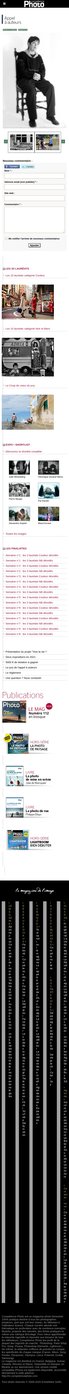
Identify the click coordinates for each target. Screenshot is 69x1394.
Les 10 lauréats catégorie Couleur (24, 275)
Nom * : (8, 170)
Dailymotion (24, 1129)
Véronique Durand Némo (50, 477)
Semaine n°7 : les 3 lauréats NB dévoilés (28, 623)
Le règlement (12, 672)
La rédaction (65, 1265)
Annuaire (37, 1101)
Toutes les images (14, 533)
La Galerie (37, 1024)
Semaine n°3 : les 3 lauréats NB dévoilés (28, 581)
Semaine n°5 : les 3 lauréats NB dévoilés (28, 602)
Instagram (23, 1057)
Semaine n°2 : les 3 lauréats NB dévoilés (28, 571)
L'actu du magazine (65, 947)
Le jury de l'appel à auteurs (20, 667)
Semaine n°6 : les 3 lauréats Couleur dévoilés (30, 607)
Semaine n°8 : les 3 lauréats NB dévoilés (28, 634)
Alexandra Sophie (18, 523)
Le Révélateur (37, 1041)
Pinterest (23, 1093)
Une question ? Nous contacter (22, 677)
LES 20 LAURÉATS (16, 268)
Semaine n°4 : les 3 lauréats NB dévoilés (28, 592)
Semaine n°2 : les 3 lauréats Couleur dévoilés (30, 565)
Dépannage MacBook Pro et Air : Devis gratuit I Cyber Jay (51, 1048)
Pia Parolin (43, 500)
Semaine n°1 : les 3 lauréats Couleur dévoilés (30, 555)
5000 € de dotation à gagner (20, 662)
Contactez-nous (10, 1066)
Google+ (23, 1071)
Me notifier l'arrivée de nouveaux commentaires (34, 238)
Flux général (65, 929)
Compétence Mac (51, 958)
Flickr (23, 1105)
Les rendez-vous (65, 1029)
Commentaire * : (13, 204)
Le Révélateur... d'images (65, 973)
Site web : (9, 193)
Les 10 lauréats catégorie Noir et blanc (26, 328)
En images (37, 1011)
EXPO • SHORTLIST (16, 444)
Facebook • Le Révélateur (24, 1001)
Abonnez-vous (10, 934)
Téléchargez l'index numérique (10, 998)
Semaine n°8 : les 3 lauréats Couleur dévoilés (30, 628)
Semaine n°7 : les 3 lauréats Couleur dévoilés (30, 618)
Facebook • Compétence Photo (24, 964)
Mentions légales (10, 1087)
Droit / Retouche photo (65, 1288)
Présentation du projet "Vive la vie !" (25, 651)
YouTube (24, 1116)
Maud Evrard (44, 523)
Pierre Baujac (15, 499)
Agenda (37, 1090)
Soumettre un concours (65, 1163)
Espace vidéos (37, 1115)
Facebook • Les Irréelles (24, 1033)
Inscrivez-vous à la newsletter (10, 1036)
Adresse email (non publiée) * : (20, 182)
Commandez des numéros (10, 961)
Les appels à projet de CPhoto (37, 984)
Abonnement (65, 1249)
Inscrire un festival (65, 1137)
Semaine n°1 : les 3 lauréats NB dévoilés (28, 560)
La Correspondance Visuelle (37, 1068)
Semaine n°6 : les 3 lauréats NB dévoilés (28, 613)
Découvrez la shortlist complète (22, 451)
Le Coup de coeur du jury (19, 385)
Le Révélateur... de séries (65, 1002)
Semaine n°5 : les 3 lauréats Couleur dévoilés (30, 597)
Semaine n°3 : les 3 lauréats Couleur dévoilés (30, 576)
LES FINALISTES (15, 548)
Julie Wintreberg (17, 477)
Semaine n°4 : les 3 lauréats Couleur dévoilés (30, 586)
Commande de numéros (65, 1226)
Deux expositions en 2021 (19, 656)
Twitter (24, 1081)
